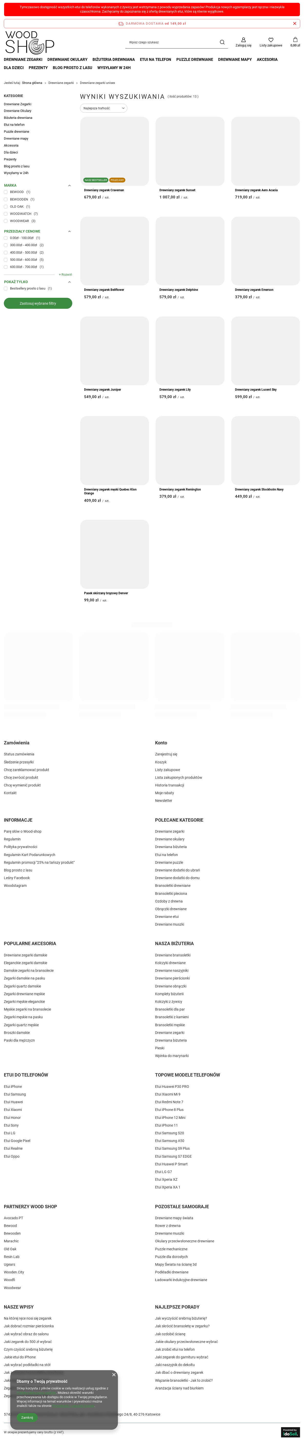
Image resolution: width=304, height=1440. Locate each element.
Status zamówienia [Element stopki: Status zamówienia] (19, 754)
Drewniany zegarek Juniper (102, 389)
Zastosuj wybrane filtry (38, 303)
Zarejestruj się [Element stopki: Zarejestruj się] (166, 754)
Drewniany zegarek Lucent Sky (256, 389)
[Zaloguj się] (243, 42)
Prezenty (38, 67)
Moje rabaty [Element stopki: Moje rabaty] (164, 793)
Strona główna (32, 83)
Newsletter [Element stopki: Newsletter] (163, 801)
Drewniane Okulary (67, 59)
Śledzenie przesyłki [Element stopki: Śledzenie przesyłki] (19, 762)
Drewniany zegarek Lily (175, 389)
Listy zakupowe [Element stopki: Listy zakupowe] (167, 770)
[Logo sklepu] (29, 42)
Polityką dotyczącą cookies (36, 1393)
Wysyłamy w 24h (114, 67)
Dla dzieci (14, 67)
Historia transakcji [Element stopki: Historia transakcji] (169, 785)
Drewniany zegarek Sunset (177, 190)
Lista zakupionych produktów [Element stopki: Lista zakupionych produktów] (178, 777)
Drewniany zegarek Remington (180, 489)
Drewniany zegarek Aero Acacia (256, 190)
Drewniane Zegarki (23, 59)
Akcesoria (267, 59)
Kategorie (13, 96)
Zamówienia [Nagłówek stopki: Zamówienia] (16, 742)
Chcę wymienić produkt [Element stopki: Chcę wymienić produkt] (22, 785)
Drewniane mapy (235, 59)
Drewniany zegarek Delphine (178, 290)
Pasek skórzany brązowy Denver (106, 593)
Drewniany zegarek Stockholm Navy (259, 489)
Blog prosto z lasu (72, 67)
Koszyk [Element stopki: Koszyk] (161, 762)
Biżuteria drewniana (114, 59)
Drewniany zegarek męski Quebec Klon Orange (110, 491)
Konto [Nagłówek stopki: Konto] (161, 742)
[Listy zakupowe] (271, 42)
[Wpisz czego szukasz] (176, 42)
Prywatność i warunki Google (73, 1406)
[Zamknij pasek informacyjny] (294, 24)
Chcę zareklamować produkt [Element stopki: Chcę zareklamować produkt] (26, 770)
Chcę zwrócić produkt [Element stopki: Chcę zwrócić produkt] (21, 777)
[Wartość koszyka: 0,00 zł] (295, 42)
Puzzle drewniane (194, 59)
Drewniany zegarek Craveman (104, 190)
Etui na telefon (155, 59)
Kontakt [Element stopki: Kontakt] (10, 793)
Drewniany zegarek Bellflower (104, 290)
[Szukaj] (222, 42)
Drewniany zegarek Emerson (254, 290)
